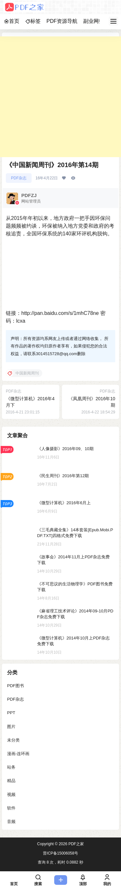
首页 (11, 21)
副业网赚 (93, 21)
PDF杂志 (18, 178)
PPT (11, 712)
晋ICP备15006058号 (60, 853)
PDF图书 (15, 685)
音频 (11, 821)
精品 (11, 780)
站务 (11, 767)
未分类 (13, 740)
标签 (33, 21)
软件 (11, 807)
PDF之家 (75, 844)
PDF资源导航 (61, 21)
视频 (11, 794)
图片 (11, 726)
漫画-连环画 (18, 753)
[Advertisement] (60, 96)
